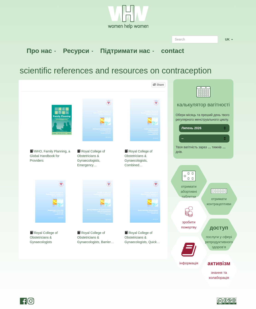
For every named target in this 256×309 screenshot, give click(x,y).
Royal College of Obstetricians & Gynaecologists (44, 237)
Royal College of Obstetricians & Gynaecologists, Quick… (142, 237)
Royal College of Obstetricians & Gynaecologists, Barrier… (95, 237)
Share (158, 84)
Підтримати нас (127, 50)
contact (172, 50)
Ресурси (78, 50)
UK (230, 41)
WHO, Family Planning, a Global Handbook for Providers (50, 155)
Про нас (41, 50)
